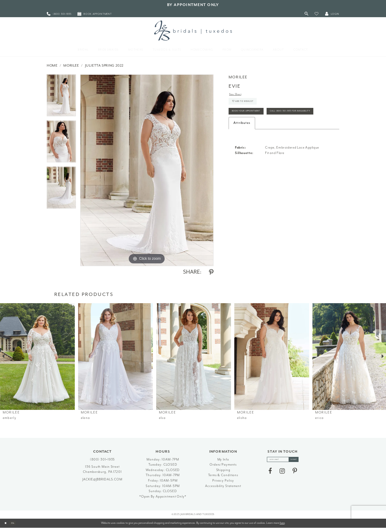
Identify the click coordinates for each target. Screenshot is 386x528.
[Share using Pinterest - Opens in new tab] (211, 272)
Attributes (241, 145)
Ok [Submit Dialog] (16, 523)
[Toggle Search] (307, 14)
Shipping (223, 470)
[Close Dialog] (7, 523)
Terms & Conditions (223, 475)
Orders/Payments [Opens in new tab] (223, 465)
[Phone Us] (59, 14)
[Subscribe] (298, 460)
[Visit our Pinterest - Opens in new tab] (295, 473)
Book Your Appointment (253, 119)
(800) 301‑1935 (102, 459)
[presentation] (37, 356)
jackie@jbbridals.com (102, 479)
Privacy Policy (223, 480)
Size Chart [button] (237, 95)
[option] (61, 97)
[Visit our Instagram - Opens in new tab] (282, 473)
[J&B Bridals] (193, 30)
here (282, 523)
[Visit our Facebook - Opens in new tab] (270, 473)
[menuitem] (59, 14)
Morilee (71, 65)
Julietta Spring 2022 (104, 65)
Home (52, 65)
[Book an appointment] (94, 14)
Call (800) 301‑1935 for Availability (262, 132)
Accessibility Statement (223, 486)
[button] (316, 14)
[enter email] (283, 460)
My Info (223, 459)
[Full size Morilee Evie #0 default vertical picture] (147, 170)
